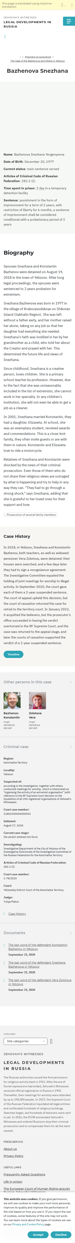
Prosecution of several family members (31, 514)
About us (10, 1149)
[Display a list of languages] (63, 5)
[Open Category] (51, 1041)
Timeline (13, 654)
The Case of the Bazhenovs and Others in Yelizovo (37, 60)
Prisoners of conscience (38, 56)
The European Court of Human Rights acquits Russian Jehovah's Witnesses (37, 1190)
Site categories (18, 1041)
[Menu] (69, 21)
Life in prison (13, 1182)
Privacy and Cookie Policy (28, 1224)
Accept (38, 1235)
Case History (17, 914)
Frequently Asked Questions (24, 1174)
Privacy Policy (13, 1156)
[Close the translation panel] (72, 5)
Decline (61, 1235)
